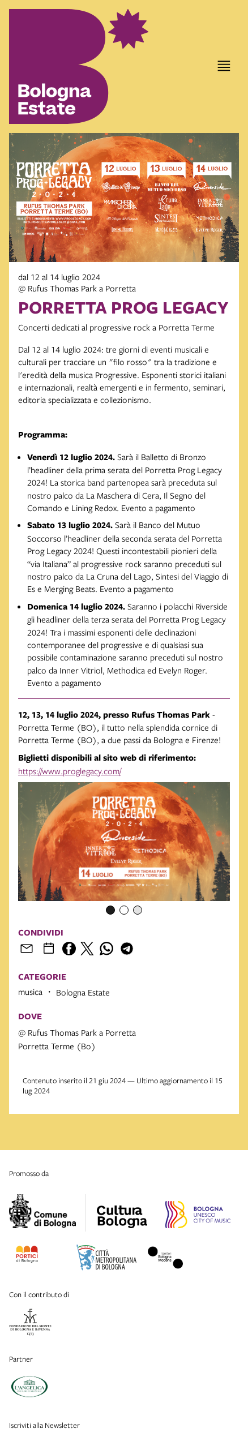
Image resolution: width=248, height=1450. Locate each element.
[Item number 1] (110, 910)
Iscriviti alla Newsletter (44, 1425)
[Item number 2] (124, 910)
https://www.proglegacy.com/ (69, 771)
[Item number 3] (137, 910)
